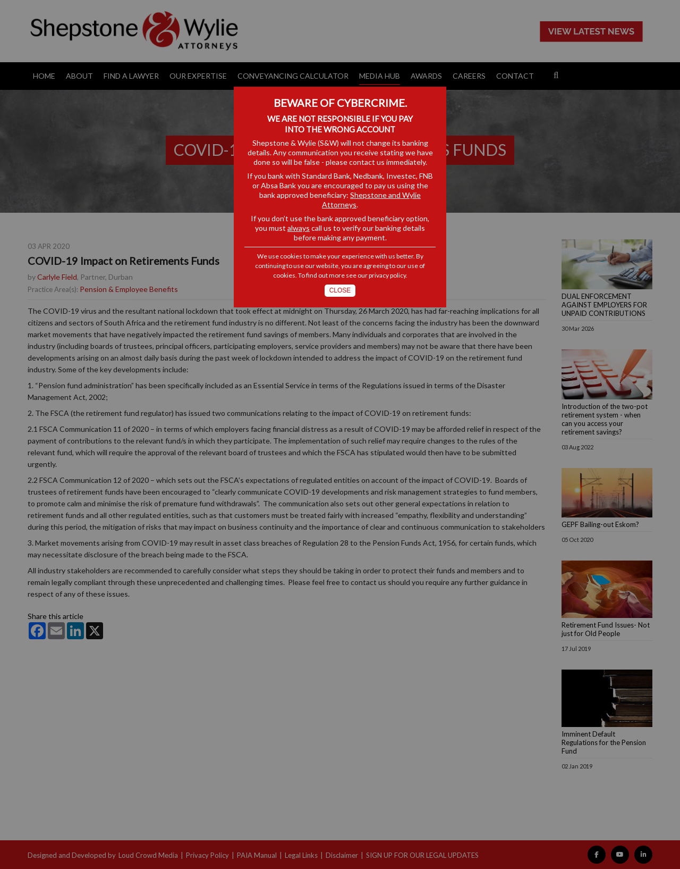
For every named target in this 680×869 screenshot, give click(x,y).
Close (340, 290)
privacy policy (387, 275)
